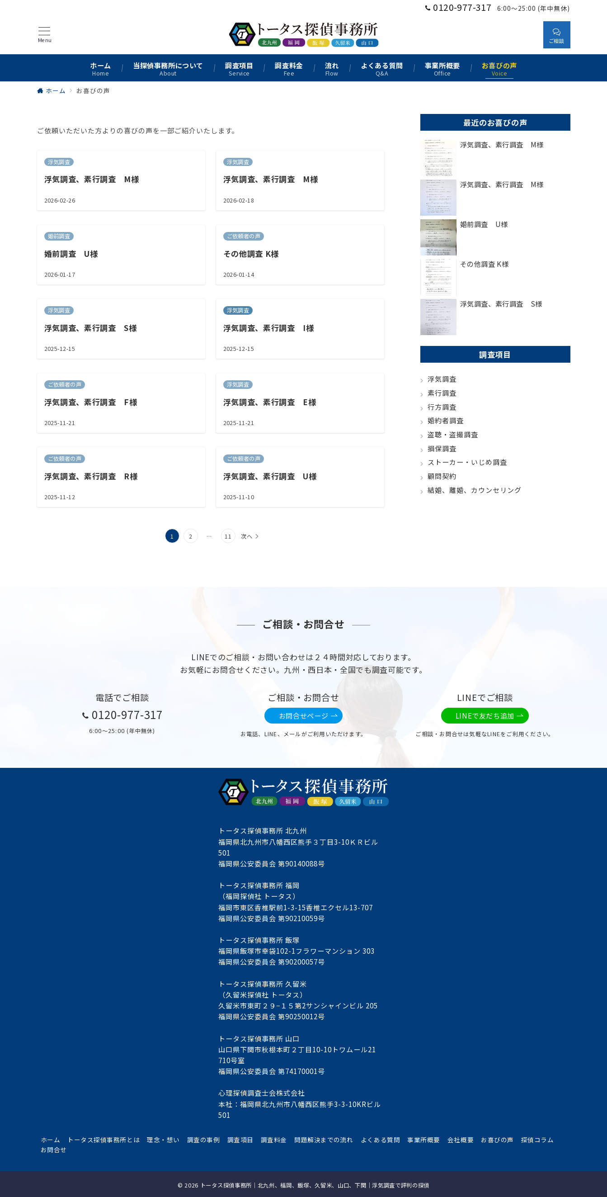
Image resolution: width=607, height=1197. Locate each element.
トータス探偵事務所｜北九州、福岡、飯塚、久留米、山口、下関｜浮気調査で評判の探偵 (314, 1185)
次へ (247, 536)
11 (228, 536)
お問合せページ (308, 715)
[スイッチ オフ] (527, 34)
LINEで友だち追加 (490, 715)
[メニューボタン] (44, 35)
